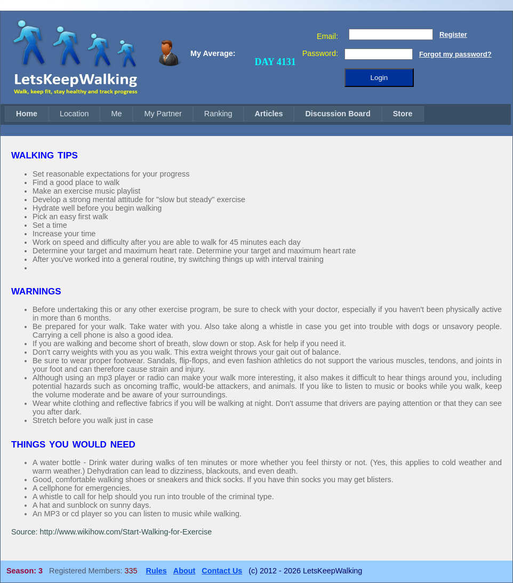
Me (116, 113)
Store (403, 113)
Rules (156, 570)
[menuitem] (27, 114)
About (184, 570)
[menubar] (214, 114)
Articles (269, 113)
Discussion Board (337, 113)
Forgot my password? (455, 54)
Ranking (218, 113)
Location (74, 113)
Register (453, 34)
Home (26, 113)
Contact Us (222, 570)
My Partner (162, 113)
